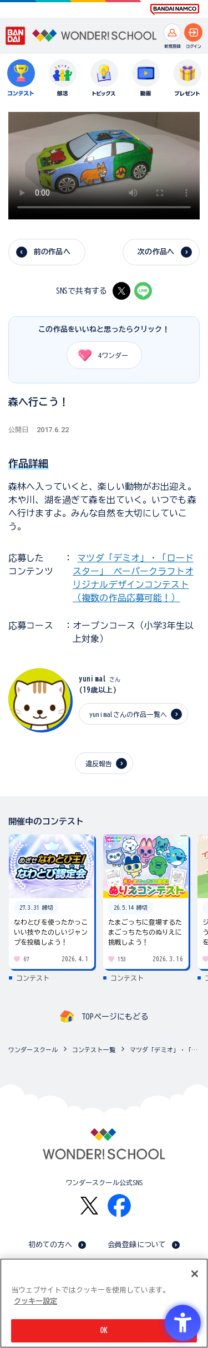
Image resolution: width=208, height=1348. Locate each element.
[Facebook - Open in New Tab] (119, 1205)
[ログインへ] (193, 32)
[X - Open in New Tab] (121, 291)
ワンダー (99, 355)
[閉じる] (194, 1274)
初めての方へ (50, 1244)
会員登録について (137, 1244)
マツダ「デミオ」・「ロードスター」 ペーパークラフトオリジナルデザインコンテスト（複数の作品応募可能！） (166, 1050)
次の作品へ (156, 251)
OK (104, 1330)
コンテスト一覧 (93, 1050)
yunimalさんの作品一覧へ (128, 714)
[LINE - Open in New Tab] (143, 291)
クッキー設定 (35, 1301)
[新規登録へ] (172, 32)
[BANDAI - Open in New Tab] (16, 36)
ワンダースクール (33, 1050)
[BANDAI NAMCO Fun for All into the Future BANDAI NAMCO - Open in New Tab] (174, 9)
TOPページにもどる (115, 1017)
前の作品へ (52, 251)
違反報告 (99, 763)
